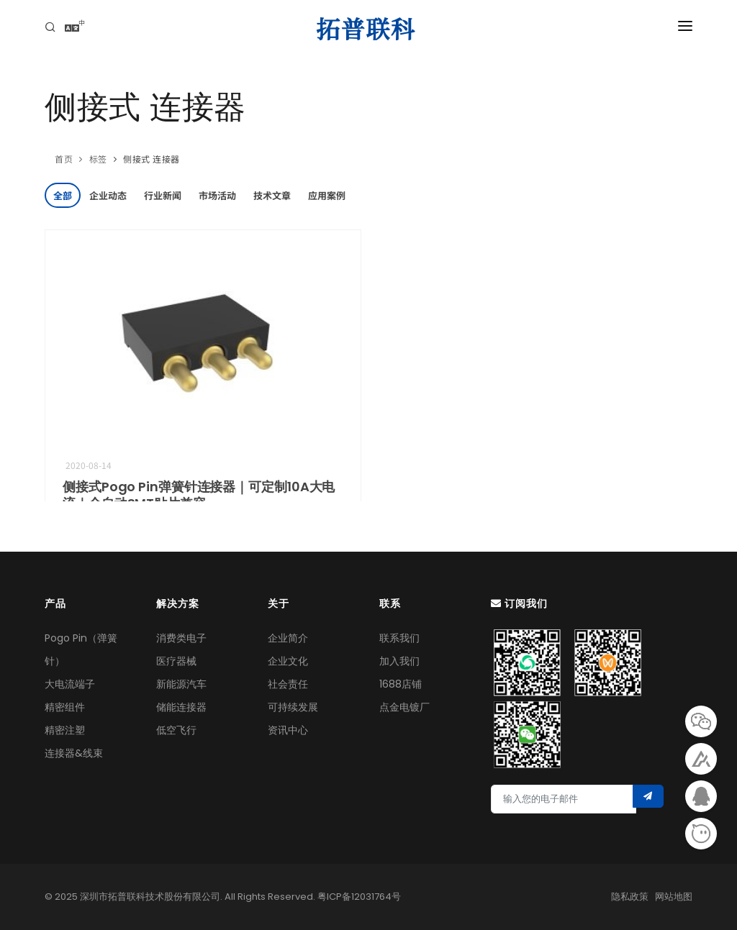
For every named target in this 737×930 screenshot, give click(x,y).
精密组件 (65, 707)
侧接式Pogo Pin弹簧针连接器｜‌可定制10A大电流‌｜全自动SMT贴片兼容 (199, 495)
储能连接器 (181, 707)
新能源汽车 (181, 684)
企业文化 (288, 661)
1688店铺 (400, 684)
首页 (64, 158)
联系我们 (399, 638)
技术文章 (272, 195)
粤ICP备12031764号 (359, 896)
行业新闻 (162, 195)
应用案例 (326, 195)
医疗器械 (176, 661)
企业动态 (108, 195)
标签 (98, 158)
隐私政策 (629, 896)
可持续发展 (293, 707)
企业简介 (288, 638)
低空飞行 (176, 730)
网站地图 (673, 896)
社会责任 (288, 684)
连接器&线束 (74, 753)
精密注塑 (65, 730)
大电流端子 (70, 684)
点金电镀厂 (404, 707)
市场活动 (217, 195)
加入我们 (399, 661)
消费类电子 (181, 638)
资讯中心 (288, 730)
